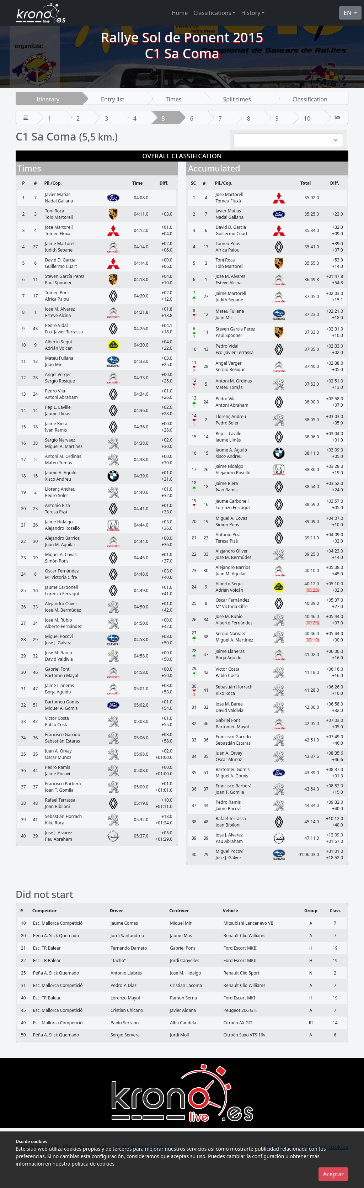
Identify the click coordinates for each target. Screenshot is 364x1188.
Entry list (112, 99)
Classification (310, 99)
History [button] (250, 13)
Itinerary (48, 99)
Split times (237, 99)
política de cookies (93, 1163)
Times (174, 99)
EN (348, 13)
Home (180, 13)
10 (307, 118)
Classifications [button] (212, 13)
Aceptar (333, 1174)
